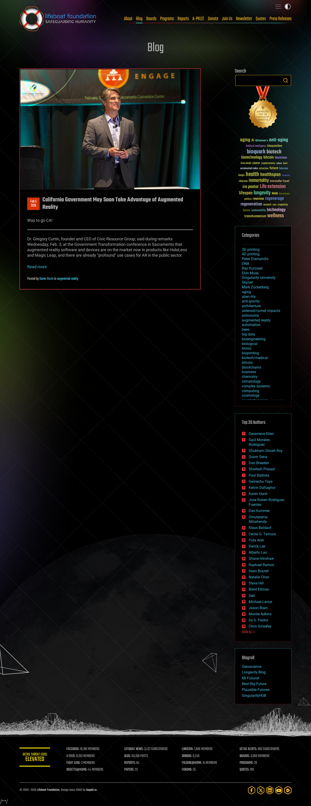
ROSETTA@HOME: (78, 770)
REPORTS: (130, 763)
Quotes (261, 19)
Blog (139, 19)
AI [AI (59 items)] (252, 140)
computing (250, 391)
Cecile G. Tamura (262, 534)
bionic (247, 348)
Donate (213, 19)
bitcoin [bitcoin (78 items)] (268, 157)
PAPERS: (130, 770)
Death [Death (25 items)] (285, 163)
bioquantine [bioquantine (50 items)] (274, 146)
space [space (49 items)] (246, 210)
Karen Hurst (46, 279)
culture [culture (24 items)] (279, 163)
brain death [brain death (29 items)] (246, 163)
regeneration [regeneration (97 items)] (251, 204)
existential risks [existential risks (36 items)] (249, 168)
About (128, 19)
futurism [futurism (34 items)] (283, 168)
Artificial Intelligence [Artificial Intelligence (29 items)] (256, 146)
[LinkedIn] (269, 790)
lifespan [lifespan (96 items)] (246, 193)
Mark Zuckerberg (255, 287)
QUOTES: (245, 770)
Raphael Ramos (261, 565)
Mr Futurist (250, 678)
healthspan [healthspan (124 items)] (270, 175)
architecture (251, 306)
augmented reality (67, 279)
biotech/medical (255, 358)
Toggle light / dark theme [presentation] (288, 7)
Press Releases (281, 19)
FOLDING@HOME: (192, 763)
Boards (151, 19)
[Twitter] (260, 790)
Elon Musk (250, 273)
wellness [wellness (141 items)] (275, 216)
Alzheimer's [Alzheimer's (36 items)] (261, 140)
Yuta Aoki (256, 540)
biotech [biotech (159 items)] (274, 152)
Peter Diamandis (255, 259)
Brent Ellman (259, 589)
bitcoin (247, 362)
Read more (37, 266)
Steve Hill (256, 583)
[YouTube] (278, 790)
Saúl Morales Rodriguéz (259, 442)
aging (246, 292)
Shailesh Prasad (262, 469)
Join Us (227, 19)
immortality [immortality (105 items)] (259, 180)
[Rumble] (288, 790)
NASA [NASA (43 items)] (275, 193)
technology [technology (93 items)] (276, 210)
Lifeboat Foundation (48, 790)
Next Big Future (254, 684)
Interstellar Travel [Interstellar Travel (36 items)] (279, 181)
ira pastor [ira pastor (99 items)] (251, 186)
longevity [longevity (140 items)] (262, 193)
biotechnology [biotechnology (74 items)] (251, 157)
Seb (252, 596)
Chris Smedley (260, 626)
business (249, 372)
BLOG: (128, 756)
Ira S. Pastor (258, 620)
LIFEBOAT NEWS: (134, 749)
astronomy (250, 315)
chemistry (250, 376)
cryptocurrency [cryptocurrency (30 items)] (268, 163)
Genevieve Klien (261, 434)
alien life (248, 296)
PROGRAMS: (247, 763)
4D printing (251, 254)
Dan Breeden (259, 463)
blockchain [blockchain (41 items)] (281, 158)
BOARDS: (245, 756)
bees (245, 329)
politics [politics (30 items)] (248, 199)
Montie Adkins (260, 614)
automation (251, 325)
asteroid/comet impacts (261, 311)
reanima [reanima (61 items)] (258, 199)
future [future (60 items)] (274, 168)
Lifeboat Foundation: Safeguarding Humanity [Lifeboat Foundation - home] (58, 18)
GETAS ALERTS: (248, 749)
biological (250, 344)
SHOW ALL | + (249, 632)
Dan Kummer (259, 511)
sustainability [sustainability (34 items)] (258, 210)
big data (248, 334)
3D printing (251, 249)
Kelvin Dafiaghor (262, 487)
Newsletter (244, 19)
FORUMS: (187, 770)
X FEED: (72, 756)
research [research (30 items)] (267, 204)
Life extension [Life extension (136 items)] (273, 187)
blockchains (251, 367)
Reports (183, 19)
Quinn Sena (258, 457)
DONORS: (187, 756)
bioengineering (253, 339)
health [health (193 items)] (252, 174)
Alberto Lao (258, 552)
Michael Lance (260, 602)
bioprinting (250, 353)
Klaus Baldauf (260, 528)
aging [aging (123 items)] (245, 140)
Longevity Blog (254, 672)
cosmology (251, 395)
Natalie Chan (259, 577)
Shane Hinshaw (261, 558)
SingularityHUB (254, 695)
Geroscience (251, 666)
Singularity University (259, 277)
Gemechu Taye (260, 481)
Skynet (247, 282)
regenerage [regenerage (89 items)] (274, 198)
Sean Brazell (259, 571)
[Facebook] (251, 790)
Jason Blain (258, 608)
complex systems (256, 386)
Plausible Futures (256, 690)
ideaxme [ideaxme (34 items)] (243, 181)
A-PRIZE (198, 19)
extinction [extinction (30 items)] (263, 168)
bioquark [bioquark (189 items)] (256, 152)
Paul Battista (259, 475)
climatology (251, 381)
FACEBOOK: (74, 749)
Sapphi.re (91, 790)
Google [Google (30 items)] (241, 175)
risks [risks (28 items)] (274, 204)
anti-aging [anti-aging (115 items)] (278, 140)
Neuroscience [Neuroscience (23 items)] (284, 194)
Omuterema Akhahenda (258, 519)
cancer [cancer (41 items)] (256, 163)
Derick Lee (257, 546)
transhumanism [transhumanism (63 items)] (255, 216)
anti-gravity (251, 301)
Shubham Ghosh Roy (266, 451)
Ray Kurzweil (252, 268)
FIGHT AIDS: (75, 763)
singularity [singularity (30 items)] (283, 204)
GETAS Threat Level (35, 758)
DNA (245, 263)
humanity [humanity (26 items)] (286, 175)
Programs (167, 19)
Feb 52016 (33, 204)
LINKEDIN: (188, 749)
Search (285, 80)
